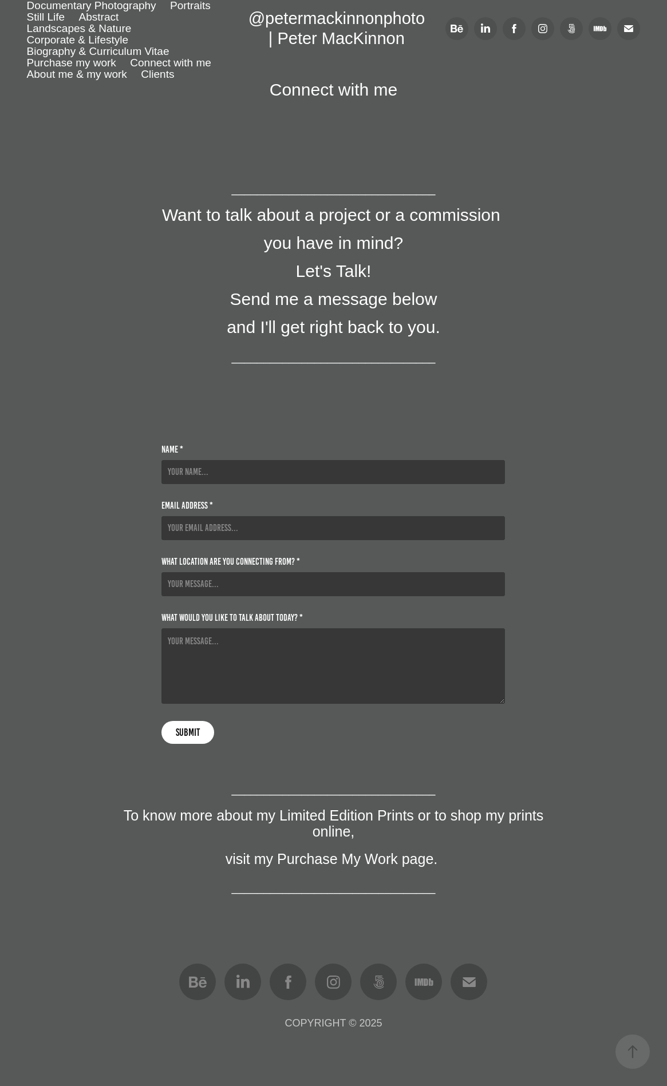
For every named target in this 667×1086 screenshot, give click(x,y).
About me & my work (77, 74)
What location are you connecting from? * (230, 561)
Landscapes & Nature (79, 28)
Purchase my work (71, 63)
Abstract (99, 17)
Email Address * (187, 505)
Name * (172, 449)
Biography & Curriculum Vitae (98, 51)
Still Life (46, 17)
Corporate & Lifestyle (77, 40)
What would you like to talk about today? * (232, 618)
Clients (157, 74)
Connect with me (170, 63)
